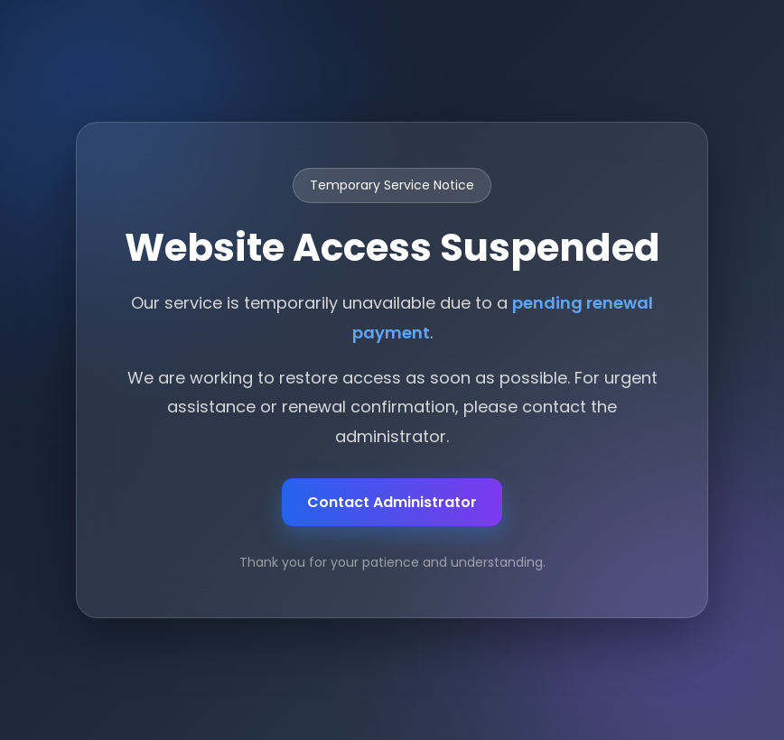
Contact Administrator (392, 502)
